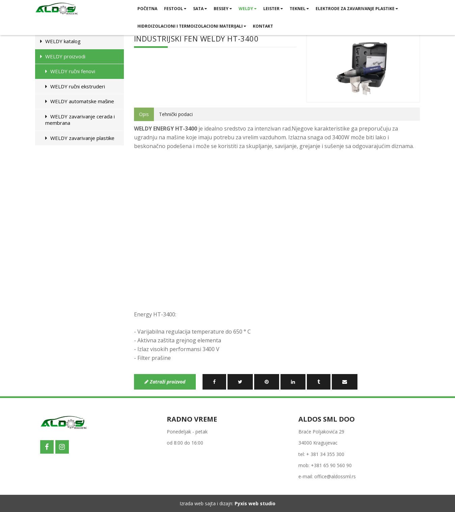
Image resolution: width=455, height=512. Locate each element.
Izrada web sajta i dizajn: (227, 503)
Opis (144, 114)
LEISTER (273, 8)
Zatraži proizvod (164, 381)
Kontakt (263, 26)
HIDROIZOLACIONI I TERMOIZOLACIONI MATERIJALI (191, 26)
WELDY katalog (60, 41)
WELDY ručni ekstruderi (75, 86)
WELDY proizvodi (62, 56)
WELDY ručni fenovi (70, 71)
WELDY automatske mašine (79, 101)
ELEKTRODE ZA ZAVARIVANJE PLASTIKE (357, 8)
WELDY (248, 8)
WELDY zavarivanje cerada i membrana (80, 119)
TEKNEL (299, 8)
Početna (147, 8)
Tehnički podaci (176, 114)
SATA (200, 8)
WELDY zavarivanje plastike (79, 138)
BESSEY (223, 8)
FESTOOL (175, 8)
